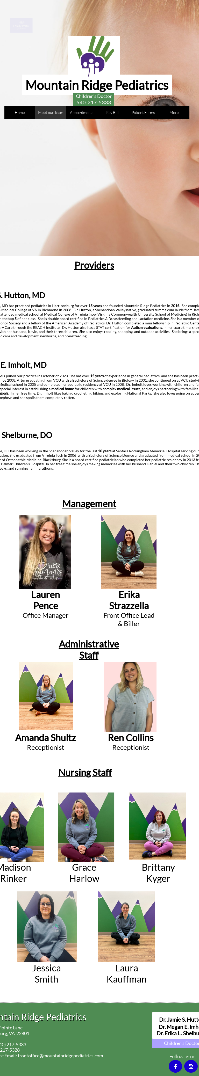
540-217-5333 (93, 102)
